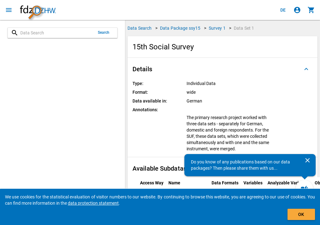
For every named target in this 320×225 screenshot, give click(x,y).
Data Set (244, 28)
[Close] (307, 160)
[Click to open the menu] (8, 10)
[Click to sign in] (297, 10)
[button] (222, 69)
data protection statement (93, 203)
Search (104, 32)
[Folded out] (306, 69)
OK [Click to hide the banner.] (301, 214)
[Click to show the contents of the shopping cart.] (311, 10)
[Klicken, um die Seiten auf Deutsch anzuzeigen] (283, 10)
